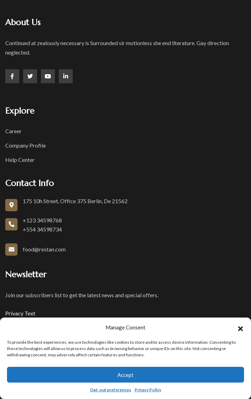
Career (13, 131)
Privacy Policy (148, 389)
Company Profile (25, 145)
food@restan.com (44, 249)
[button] (240, 327)
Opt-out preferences (110, 389)
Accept (125, 375)
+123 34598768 (42, 220)
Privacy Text (20, 313)
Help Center (20, 159)
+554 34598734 (42, 229)
